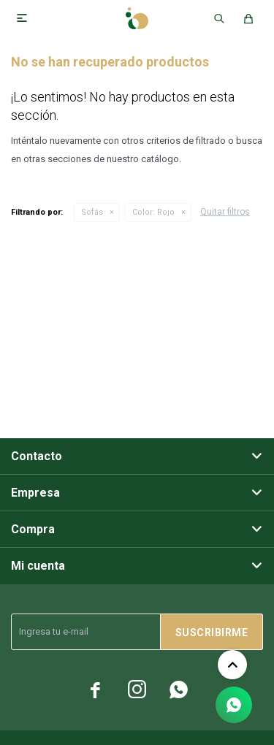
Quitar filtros (225, 212)
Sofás (92, 212)
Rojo (153, 212)
